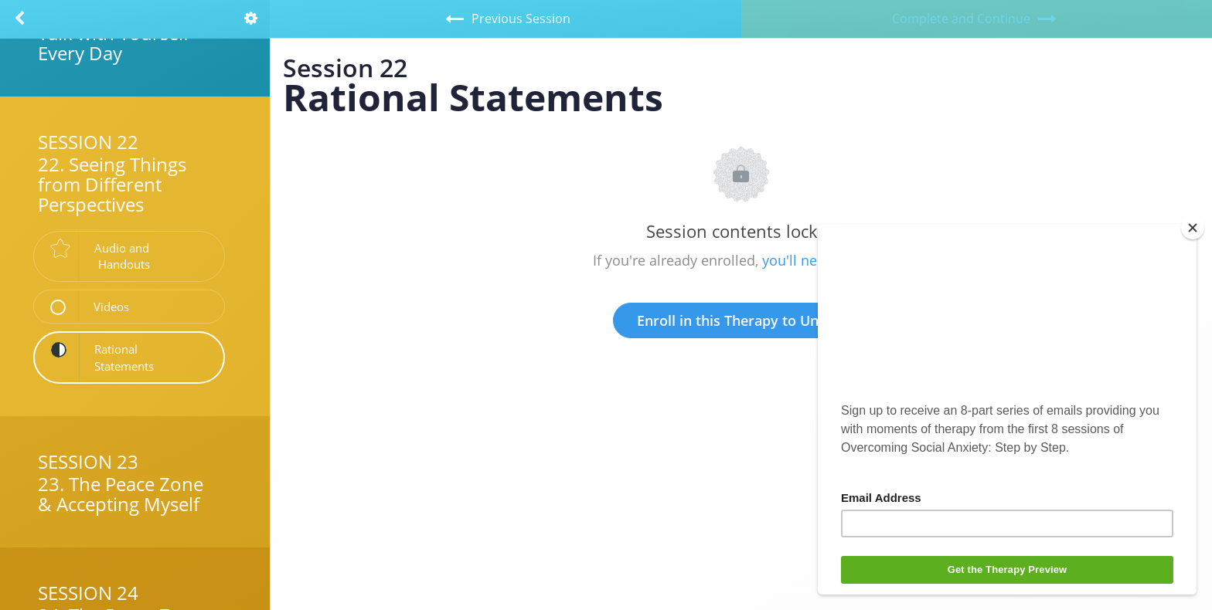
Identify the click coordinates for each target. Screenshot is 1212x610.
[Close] (1192, 227)
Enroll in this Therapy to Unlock (741, 320)
